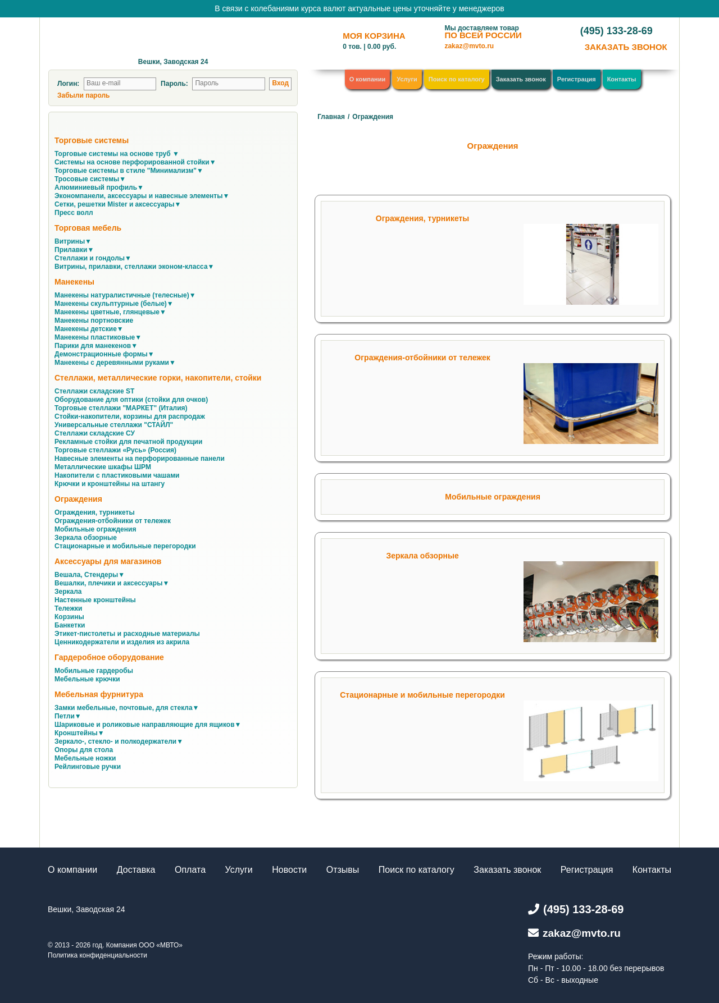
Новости (289, 869)
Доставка (136, 869)
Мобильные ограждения (492, 496)
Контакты (621, 79)
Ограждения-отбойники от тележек (422, 357)
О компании (367, 79)
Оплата (190, 869)
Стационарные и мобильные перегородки (422, 694)
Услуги (407, 79)
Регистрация (576, 79)
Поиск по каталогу (457, 79)
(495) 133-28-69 (616, 30)
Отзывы (343, 869)
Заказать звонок (521, 79)
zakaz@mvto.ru (469, 46)
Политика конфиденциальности (97, 955)
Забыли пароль (83, 95)
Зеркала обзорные (422, 555)
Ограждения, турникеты (423, 218)
